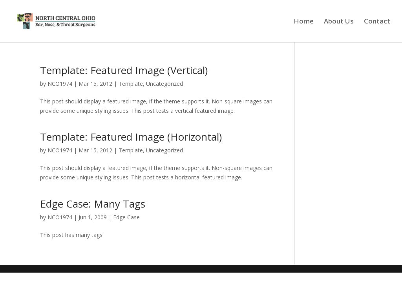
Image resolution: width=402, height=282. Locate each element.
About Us (339, 21)
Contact (377, 21)
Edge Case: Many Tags (92, 204)
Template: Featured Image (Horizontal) (131, 137)
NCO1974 (60, 83)
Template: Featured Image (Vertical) (124, 70)
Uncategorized (164, 83)
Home (304, 21)
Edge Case (126, 217)
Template (131, 83)
